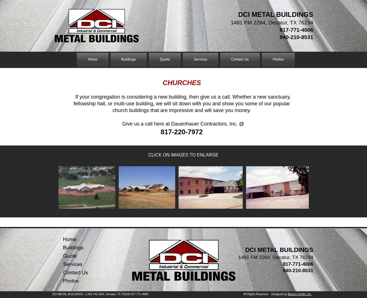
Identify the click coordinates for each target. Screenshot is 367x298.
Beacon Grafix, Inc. (300, 294)
